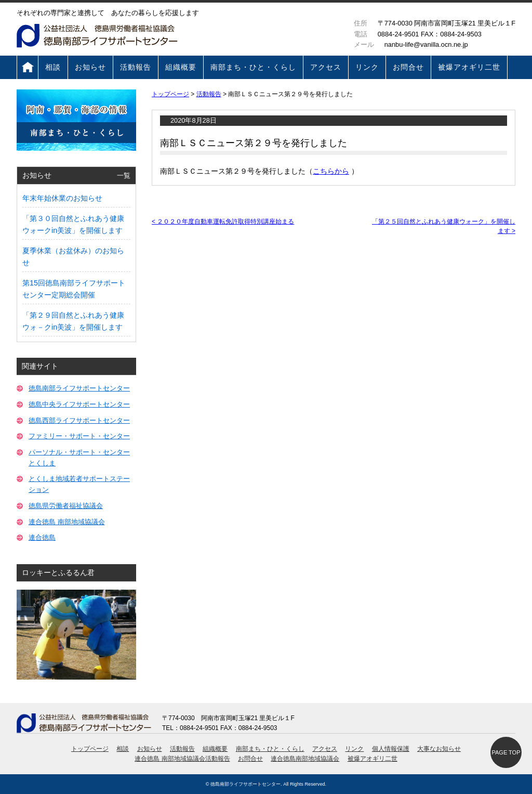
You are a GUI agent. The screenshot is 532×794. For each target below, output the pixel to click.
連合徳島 (42, 537)
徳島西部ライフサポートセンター (79, 420)
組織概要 (180, 67)
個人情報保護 (390, 748)
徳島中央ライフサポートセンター (79, 404)
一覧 (123, 175)
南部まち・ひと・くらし (253, 67)
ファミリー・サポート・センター (79, 436)
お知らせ (90, 67)
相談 (53, 67)
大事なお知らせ (439, 748)
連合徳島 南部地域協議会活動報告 (182, 758)
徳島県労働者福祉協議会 (66, 506)
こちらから (331, 171)
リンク (367, 67)
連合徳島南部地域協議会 (305, 758)
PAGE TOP (505, 752)
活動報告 (135, 67)
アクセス (325, 67)
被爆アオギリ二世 (469, 67)
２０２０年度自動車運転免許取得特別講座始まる (223, 221)
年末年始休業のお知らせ (62, 198)
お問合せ (408, 67)
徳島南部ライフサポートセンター (79, 388)
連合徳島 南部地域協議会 (67, 522)
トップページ (27, 67)
